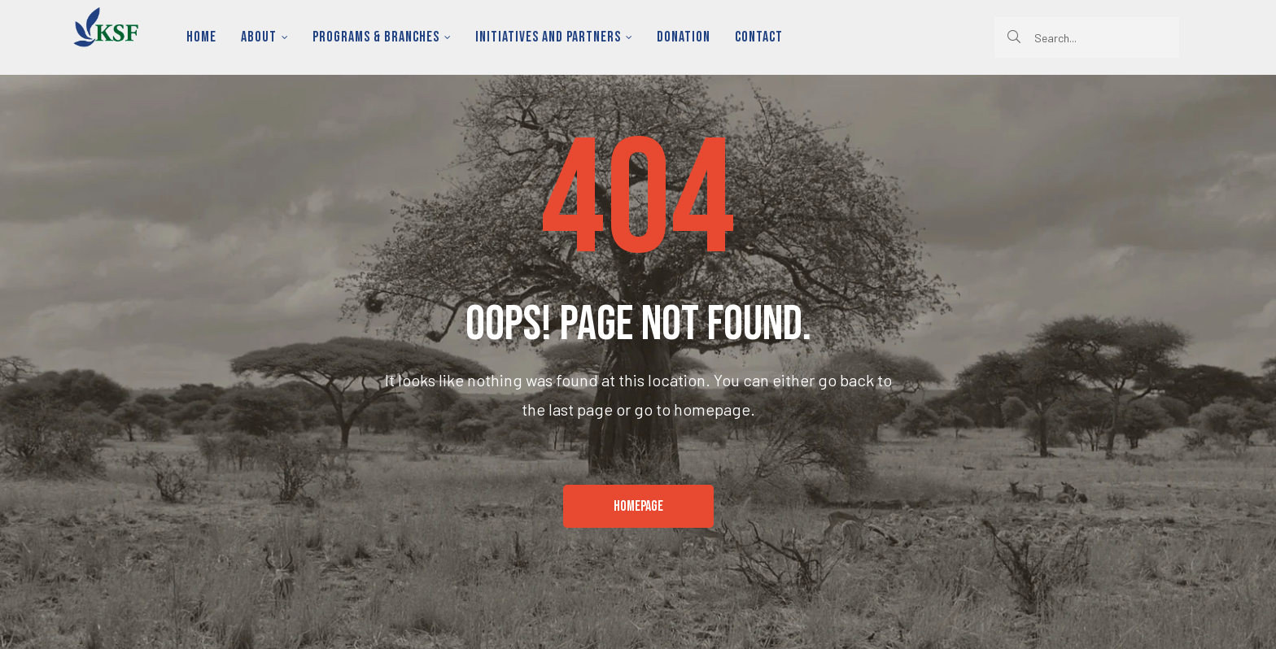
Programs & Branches (381, 37)
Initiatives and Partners (553, 37)
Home (201, 37)
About (264, 37)
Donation (683, 37)
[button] (638, 507)
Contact (759, 37)
